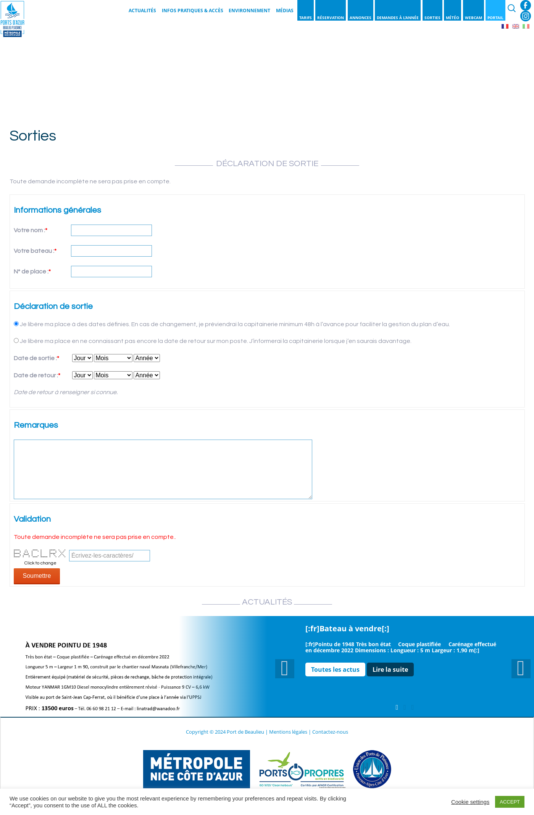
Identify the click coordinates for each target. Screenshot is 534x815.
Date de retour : (37, 375)
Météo (452, 17)
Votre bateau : (35, 251)
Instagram (525, 16)
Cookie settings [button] (470, 802)
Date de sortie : (36, 358)
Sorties (432, 17)
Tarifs (305, 17)
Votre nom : (30, 230)
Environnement (249, 10)
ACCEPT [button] (510, 802)
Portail (495, 17)
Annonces (360, 17)
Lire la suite (390, 669)
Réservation (330, 17)
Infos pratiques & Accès (192, 10)
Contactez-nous (330, 731)
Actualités (142, 10)
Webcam (473, 17)
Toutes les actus (335, 669)
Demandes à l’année (398, 17)
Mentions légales (288, 731)
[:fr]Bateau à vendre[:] (347, 628)
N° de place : (32, 271)
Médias (285, 10)
